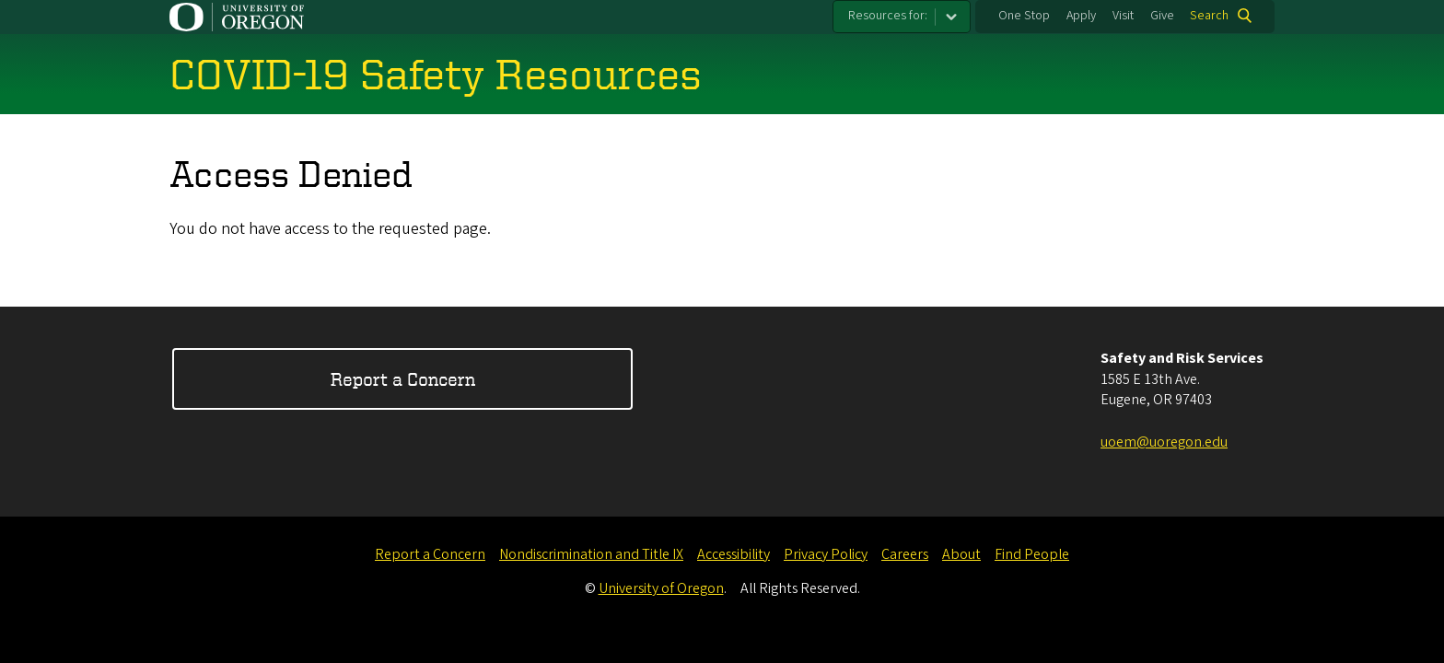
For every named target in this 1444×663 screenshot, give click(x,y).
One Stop (1024, 15)
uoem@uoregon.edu (1164, 442)
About (961, 554)
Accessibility (733, 554)
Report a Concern (403, 379)
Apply (1081, 15)
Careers (904, 554)
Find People (1032, 554)
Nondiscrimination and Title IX (591, 554)
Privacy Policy (826, 554)
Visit (1123, 15)
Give (1162, 15)
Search (1209, 15)
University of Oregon (661, 588)
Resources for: (887, 15)
